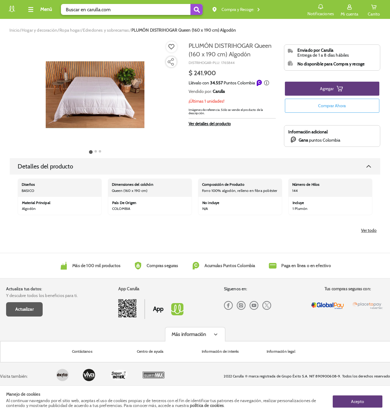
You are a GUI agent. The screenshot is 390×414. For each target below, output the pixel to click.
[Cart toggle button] (373, 9)
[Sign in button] (348, 9)
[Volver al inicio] (12, 11)
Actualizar (24, 333)
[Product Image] (95, 94)
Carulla (219, 91)
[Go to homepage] (14, 30)
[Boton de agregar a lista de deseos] (171, 46)
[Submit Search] (196, 9)
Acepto (357, 399)
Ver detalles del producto (210, 123)
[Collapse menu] (39, 9)
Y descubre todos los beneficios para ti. (42, 319)
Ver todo (369, 254)
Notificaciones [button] (319, 9)
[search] (132, 9)
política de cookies (207, 405)
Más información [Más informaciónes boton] (189, 358)
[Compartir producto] (170, 61)
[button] (267, 83)
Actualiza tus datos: (24, 313)
